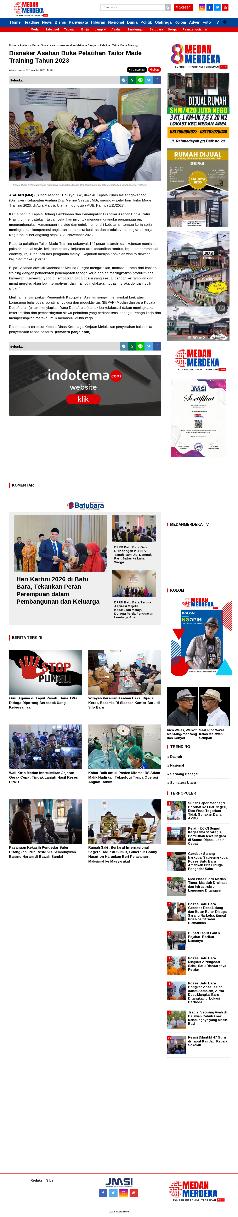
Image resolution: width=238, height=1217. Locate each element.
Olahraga (163, 22)
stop (154, 69)
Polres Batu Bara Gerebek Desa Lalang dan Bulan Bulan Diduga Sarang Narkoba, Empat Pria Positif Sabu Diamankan (207, 913)
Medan (35, 29)
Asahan (116, 29)
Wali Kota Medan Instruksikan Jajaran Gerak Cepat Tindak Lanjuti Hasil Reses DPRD (43, 777)
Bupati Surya (40, 45)
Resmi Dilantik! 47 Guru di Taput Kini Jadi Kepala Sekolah (207, 1041)
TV (216, 22)
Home (15, 22)
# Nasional (175, 765)
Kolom (180, 22)
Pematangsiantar (195, 29)
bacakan (137, 69)
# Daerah (174, 756)
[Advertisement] (85, 450)
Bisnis (60, 22)
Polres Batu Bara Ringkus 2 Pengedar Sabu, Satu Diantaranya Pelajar (207, 963)
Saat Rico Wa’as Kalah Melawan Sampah (212, 734)
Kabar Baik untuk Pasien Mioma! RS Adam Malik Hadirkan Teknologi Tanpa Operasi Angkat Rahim (124, 777)
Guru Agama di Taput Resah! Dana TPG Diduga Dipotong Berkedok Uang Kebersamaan (43, 702)
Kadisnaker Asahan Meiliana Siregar (74, 45)
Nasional (116, 22)
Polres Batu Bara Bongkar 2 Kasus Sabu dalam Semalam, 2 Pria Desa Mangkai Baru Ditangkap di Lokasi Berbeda (206, 993)
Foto (207, 22)
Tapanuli (70, 29)
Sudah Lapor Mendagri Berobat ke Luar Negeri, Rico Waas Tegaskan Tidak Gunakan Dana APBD (207, 810)
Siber (50, 1180)
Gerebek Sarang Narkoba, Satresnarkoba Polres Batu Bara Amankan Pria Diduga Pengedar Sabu (207, 861)
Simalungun (135, 29)
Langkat (100, 29)
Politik (146, 22)
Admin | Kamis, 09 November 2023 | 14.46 (30, 70)
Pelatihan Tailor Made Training (119, 45)
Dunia (132, 22)
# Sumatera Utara (181, 782)
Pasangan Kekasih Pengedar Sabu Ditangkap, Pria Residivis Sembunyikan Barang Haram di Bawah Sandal (42, 852)
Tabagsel (52, 29)
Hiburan (98, 22)
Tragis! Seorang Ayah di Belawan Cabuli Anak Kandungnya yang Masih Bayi (207, 1018)
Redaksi (36, 1180)
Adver (194, 22)
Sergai (172, 29)
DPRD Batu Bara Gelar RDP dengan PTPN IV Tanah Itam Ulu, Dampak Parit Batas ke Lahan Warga (133, 554)
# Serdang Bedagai (182, 774)
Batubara (156, 29)
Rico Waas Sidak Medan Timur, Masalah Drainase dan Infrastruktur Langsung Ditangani (207, 884)
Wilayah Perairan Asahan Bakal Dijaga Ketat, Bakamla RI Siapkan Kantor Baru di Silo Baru (124, 702)
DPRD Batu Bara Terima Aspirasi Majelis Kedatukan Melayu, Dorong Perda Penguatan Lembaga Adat (133, 610)
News (47, 22)
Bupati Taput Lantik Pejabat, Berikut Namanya (204, 936)
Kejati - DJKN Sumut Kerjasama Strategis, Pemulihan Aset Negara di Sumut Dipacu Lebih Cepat (207, 836)
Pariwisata (78, 22)
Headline (31, 22)
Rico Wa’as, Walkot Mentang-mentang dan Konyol (182, 734)
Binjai (85, 29)
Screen (183, 7)
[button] (225, 20)
